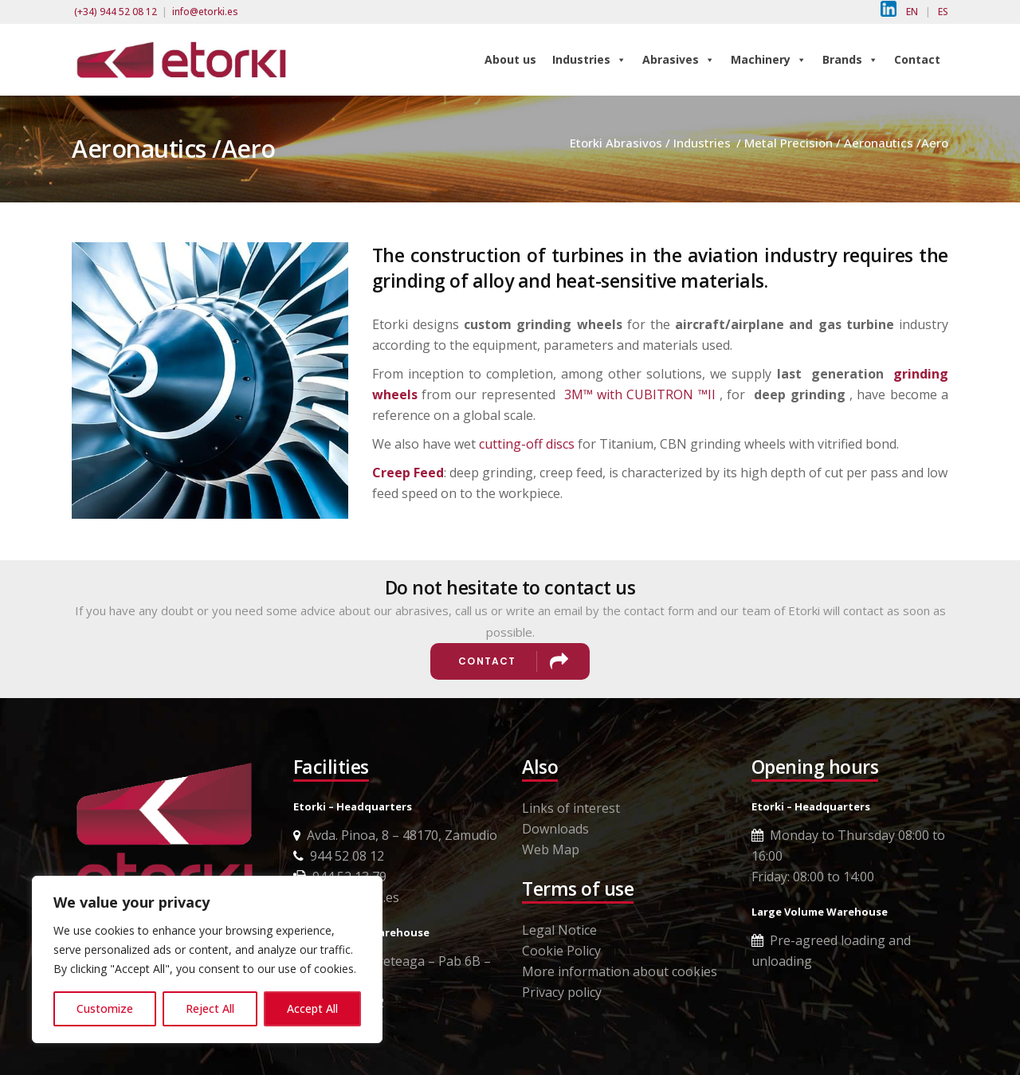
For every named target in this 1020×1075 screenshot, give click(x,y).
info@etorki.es (205, 11)
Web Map (550, 849)
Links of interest (571, 808)
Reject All (210, 1008)
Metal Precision (788, 143)
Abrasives (678, 59)
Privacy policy (562, 992)
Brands (850, 59)
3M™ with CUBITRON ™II (640, 394)
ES (943, 11)
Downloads (555, 829)
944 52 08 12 (338, 856)
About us (510, 59)
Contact (917, 59)
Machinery (768, 59)
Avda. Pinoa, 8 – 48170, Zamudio (395, 835)
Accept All (312, 1008)
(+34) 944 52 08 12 (115, 11)
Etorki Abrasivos (616, 143)
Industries (589, 59)
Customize (104, 1008)
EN (912, 11)
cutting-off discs (527, 444)
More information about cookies (619, 971)
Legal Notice (559, 930)
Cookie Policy (561, 950)
